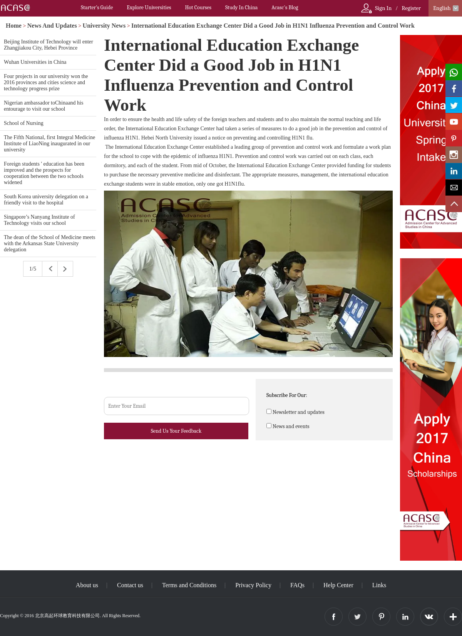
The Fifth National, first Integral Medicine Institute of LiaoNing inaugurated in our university (49, 144)
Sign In (383, 8)
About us (87, 585)
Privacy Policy (253, 585)
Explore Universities (149, 7)
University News (104, 25)
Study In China (241, 7)
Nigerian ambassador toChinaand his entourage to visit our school (43, 106)
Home (14, 25)
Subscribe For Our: (286, 395)
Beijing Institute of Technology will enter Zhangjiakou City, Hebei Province (48, 45)
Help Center (338, 585)
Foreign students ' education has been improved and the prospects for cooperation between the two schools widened (44, 173)
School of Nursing (24, 123)
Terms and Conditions (189, 585)
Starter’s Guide (97, 7)
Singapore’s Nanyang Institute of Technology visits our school (39, 220)
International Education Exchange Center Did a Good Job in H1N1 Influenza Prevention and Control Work (273, 25)
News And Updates (52, 25)
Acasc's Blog (284, 7)
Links (379, 585)
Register (411, 8)
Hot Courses (198, 7)
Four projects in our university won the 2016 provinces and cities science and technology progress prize (46, 82)
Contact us (130, 585)
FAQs (297, 585)
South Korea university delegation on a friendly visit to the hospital (46, 200)
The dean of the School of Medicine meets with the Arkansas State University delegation (49, 243)
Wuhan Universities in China (35, 62)
